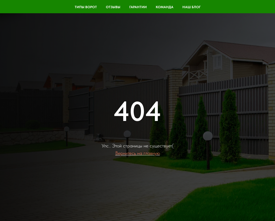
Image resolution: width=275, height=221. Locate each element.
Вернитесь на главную (137, 153)
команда (164, 7)
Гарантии (138, 7)
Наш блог (191, 7)
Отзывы (113, 7)
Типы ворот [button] (86, 7)
